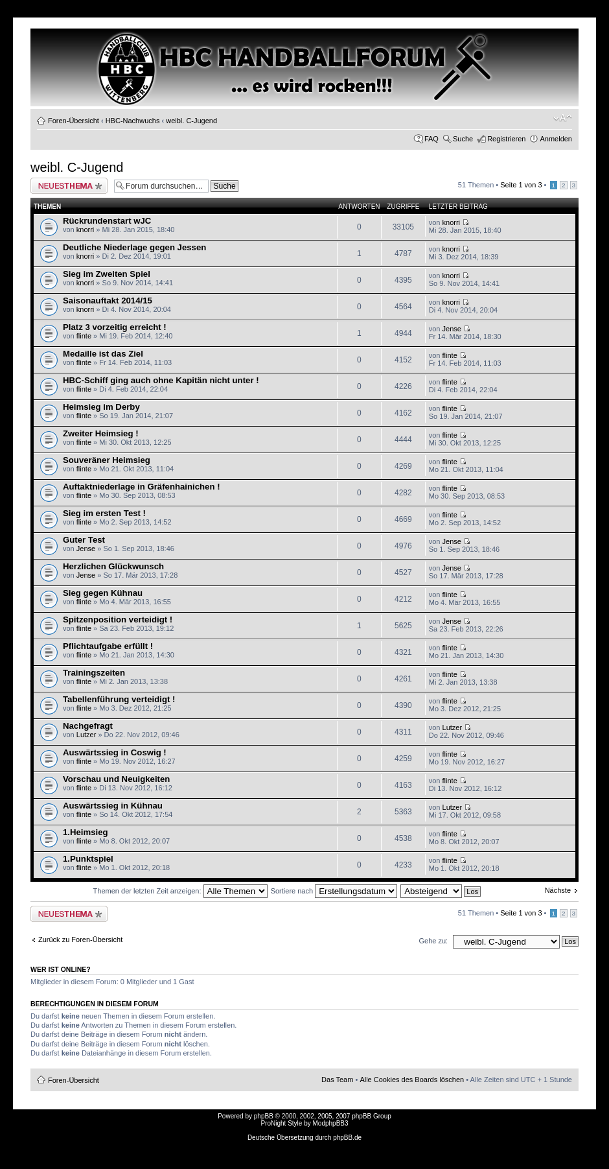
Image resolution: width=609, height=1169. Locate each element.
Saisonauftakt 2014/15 (107, 300)
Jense (451, 329)
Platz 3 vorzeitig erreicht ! (115, 327)
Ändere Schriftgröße (562, 118)
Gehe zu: (433, 941)
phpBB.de (347, 1137)
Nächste (558, 890)
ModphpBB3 (331, 1123)
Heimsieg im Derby (101, 407)
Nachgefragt (88, 726)
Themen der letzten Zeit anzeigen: (180, 891)
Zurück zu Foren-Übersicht (80, 939)
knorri (85, 229)
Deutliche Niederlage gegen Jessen (134, 247)
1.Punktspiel (88, 859)
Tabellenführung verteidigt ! (119, 699)
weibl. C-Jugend (191, 120)
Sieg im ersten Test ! (104, 513)
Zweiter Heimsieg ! (101, 433)
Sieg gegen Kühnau (103, 593)
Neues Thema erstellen (69, 186)
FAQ (431, 139)
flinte (83, 336)
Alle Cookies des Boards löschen (412, 1079)
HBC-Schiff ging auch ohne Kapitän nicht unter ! (161, 380)
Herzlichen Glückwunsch (113, 566)
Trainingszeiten (94, 673)
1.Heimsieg (85, 832)
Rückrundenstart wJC (107, 221)
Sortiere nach (334, 891)
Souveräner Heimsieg (106, 460)
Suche (463, 139)
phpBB (263, 1116)
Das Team (337, 1079)
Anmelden (556, 139)
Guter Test (84, 540)
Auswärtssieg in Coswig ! (115, 752)
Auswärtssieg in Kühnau (113, 805)
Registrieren (506, 139)
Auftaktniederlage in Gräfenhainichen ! (141, 486)
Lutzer (86, 734)
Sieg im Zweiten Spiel (106, 274)
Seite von (521, 185)
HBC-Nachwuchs (133, 120)
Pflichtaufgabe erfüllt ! (108, 646)
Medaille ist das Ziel (103, 354)
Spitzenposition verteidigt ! (117, 619)
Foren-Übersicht (73, 120)
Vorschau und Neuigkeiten (116, 779)
